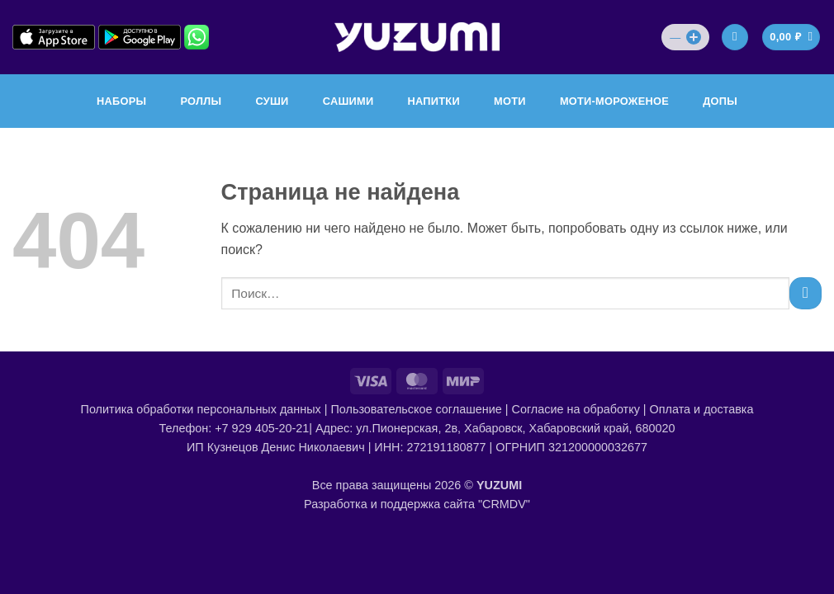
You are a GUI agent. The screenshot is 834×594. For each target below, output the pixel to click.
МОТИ (510, 101)
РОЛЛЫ (200, 101)
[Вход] (735, 37)
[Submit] (805, 293)
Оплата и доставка (702, 409)
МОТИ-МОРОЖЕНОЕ (614, 101)
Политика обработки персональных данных (201, 409)
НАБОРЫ (121, 101)
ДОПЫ (720, 101)
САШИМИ (348, 101)
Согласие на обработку (576, 409)
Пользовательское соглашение (415, 409)
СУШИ (271, 101)
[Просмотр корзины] (791, 37)
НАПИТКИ (434, 101)
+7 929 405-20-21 (262, 428)
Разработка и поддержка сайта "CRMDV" (417, 504)
